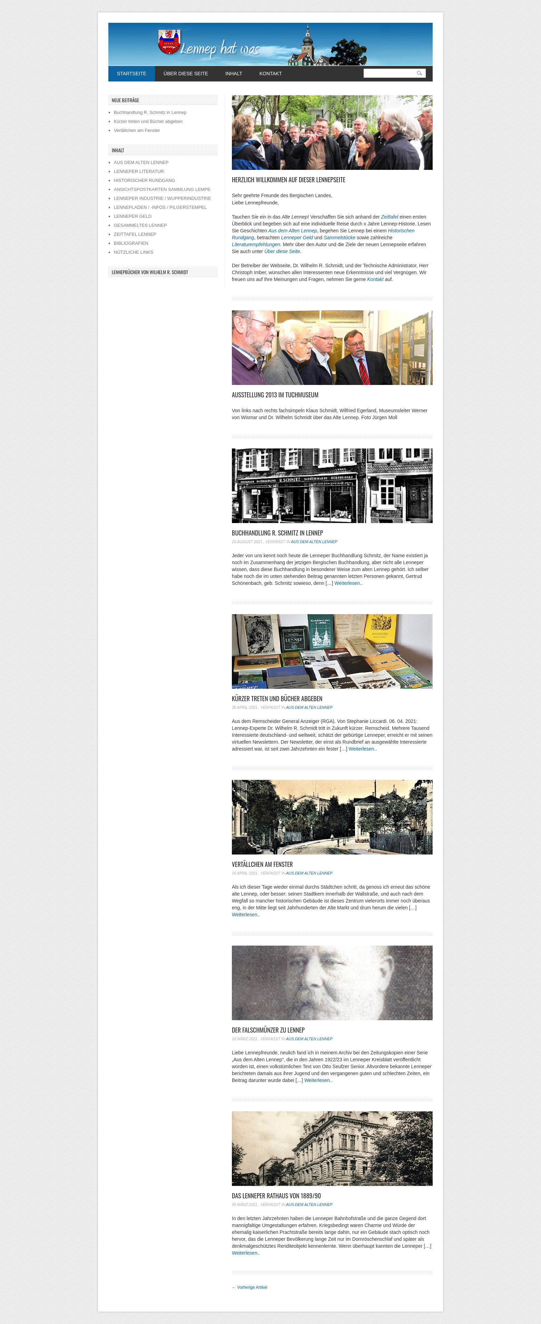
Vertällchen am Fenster (262, 864)
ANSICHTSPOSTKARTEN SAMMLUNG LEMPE (162, 189)
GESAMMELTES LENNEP (140, 225)
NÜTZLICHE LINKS (133, 252)
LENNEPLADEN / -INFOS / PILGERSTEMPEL (160, 207)
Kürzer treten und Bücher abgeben (277, 698)
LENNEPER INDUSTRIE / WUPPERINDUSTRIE (162, 198)
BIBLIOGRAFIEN (131, 243)
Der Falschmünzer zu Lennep (268, 1029)
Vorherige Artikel (249, 1287)
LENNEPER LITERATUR (139, 171)
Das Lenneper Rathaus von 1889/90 (276, 1195)
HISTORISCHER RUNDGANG (144, 180)
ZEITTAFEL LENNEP (135, 234)
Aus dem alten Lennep (314, 542)
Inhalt (233, 73)
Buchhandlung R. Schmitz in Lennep (277, 532)
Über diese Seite (186, 73)
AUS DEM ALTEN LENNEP (141, 162)
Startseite (131, 73)
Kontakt (270, 73)
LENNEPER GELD (132, 216)
